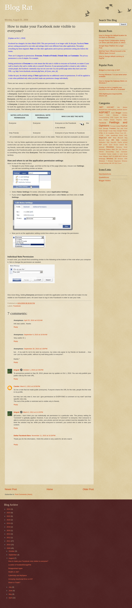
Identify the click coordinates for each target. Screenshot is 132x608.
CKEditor (124, 115)
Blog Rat (18, 7)
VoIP (110, 156)
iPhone (117, 133)
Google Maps (112, 131)
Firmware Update (115, 126)
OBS (108, 142)
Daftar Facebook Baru (22, 436)
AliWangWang (112, 109)
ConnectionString (104, 117)
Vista (100, 156)
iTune (121, 133)
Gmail (100, 131)
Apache (125, 109)
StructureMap (110, 151)
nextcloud (124, 140)
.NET (101, 107)
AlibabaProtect (103, 109)
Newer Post (11, 489)
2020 (9, 520)
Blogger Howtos (105, 181)
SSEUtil (101, 151)
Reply (16, 327)
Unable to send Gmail (119, 154)
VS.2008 (115, 156)
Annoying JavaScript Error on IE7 (20, 579)
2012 (9, 538)
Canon (101, 115)
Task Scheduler (121, 151)
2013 (9, 534)
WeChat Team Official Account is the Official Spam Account (112, 52)
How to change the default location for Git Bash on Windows (113, 36)
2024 (9, 509)
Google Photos (122, 131)
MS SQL (115, 140)
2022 (9, 516)
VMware (105, 156)
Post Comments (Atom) (23, 494)
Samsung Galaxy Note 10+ (108, 149)
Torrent (109, 154)
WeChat (124, 156)
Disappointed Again (15, 568)
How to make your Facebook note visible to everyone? (28, 561)
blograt (16, 370)
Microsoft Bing (122, 137)
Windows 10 (111, 159)
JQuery (121, 135)
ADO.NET (110, 107)
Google (105, 131)
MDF (110, 137)
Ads (118, 107)
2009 (9, 548)
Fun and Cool (122, 128)
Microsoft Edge (104, 140)
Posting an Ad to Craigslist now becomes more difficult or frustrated (112, 88)
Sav (120, 149)
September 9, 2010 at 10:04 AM (35, 335)
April (10, 598)
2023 (9, 513)
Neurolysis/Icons (105, 174)
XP (113, 163)
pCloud (125, 142)
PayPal (120, 142)
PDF (100, 144)
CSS (111, 117)
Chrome (115, 115)
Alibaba (125, 107)
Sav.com (124, 149)
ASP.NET (104, 112)
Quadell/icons (104, 177)
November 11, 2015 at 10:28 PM (43, 436)
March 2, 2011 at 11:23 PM (33, 412)
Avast (113, 113)
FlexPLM (124, 126)
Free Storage (103, 128)
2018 (9, 527)
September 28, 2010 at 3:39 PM (35, 349)
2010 (9, 545)
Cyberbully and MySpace (17, 575)
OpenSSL (113, 142)
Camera (124, 113)
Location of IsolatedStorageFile (19, 565)
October (12, 551)
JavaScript (114, 135)
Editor (125, 119)
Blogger (118, 113)
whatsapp (102, 158)
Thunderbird (102, 154)
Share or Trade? (14, 582)
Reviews (110, 147)
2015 (9, 530)
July (10, 587)
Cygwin (116, 117)
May (10, 594)
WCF (120, 156)
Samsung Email (121, 147)
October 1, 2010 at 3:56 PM (33, 370)
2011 (9, 541)
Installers (111, 133)
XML (110, 163)
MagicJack (103, 138)
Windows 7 (103, 161)
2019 (9, 523)
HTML (101, 133)
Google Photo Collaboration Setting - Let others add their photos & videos (112, 41)
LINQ (125, 135)
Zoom (119, 163)
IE (104, 133)
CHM (107, 115)
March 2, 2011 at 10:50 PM (30, 386)
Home (50, 489)
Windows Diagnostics (114, 161)
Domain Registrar (116, 119)
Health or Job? (13, 572)
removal (101, 147)
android (119, 109)
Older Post (88, 489)
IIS (107, 133)
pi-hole (105, 144)
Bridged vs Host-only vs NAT (109, 70)
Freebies (112, 128)
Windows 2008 (122, 158)
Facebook (17, 306)
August (11, 558)
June (11, 591)
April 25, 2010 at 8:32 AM (33, 320)
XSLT (116, 163)
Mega (114, 137)
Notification (102, 142)
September (13, 555)
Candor (16, 386)
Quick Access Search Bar (118, 144)
